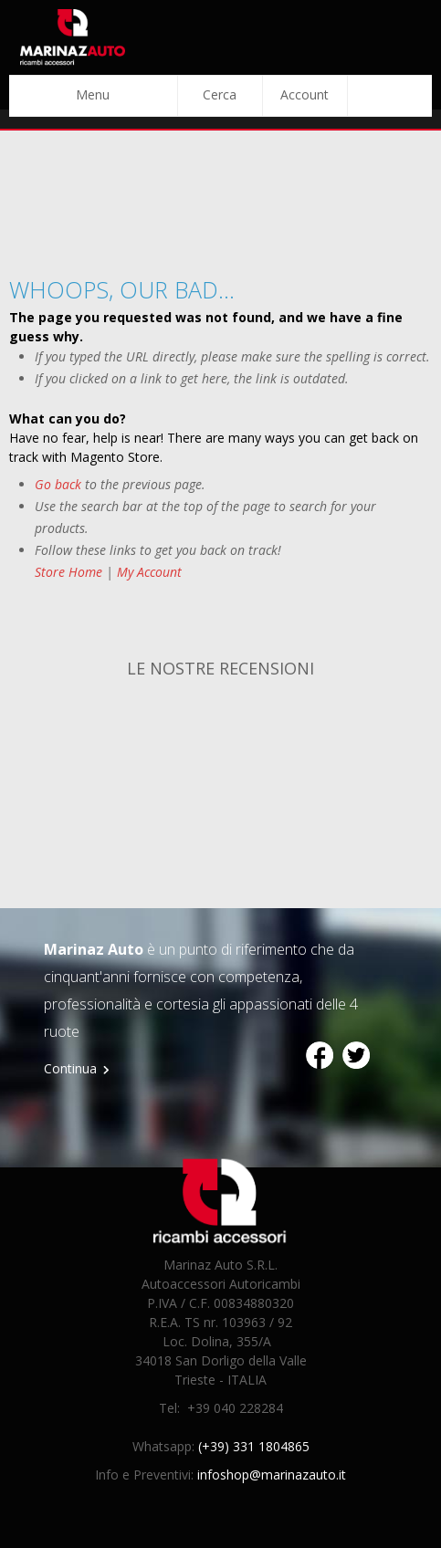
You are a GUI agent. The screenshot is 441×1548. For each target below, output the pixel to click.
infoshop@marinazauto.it (271, 1474)
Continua (70, 1068)
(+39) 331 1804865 (254, 1446)
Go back (58, 484)
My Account (149, 571)
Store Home (68, 571)
